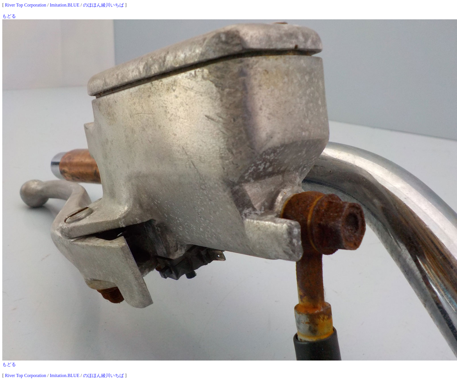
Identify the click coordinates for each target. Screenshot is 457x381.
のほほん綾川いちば (103, 5)
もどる (9, 16)
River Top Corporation (25, 5)
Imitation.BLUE (64, 5)
